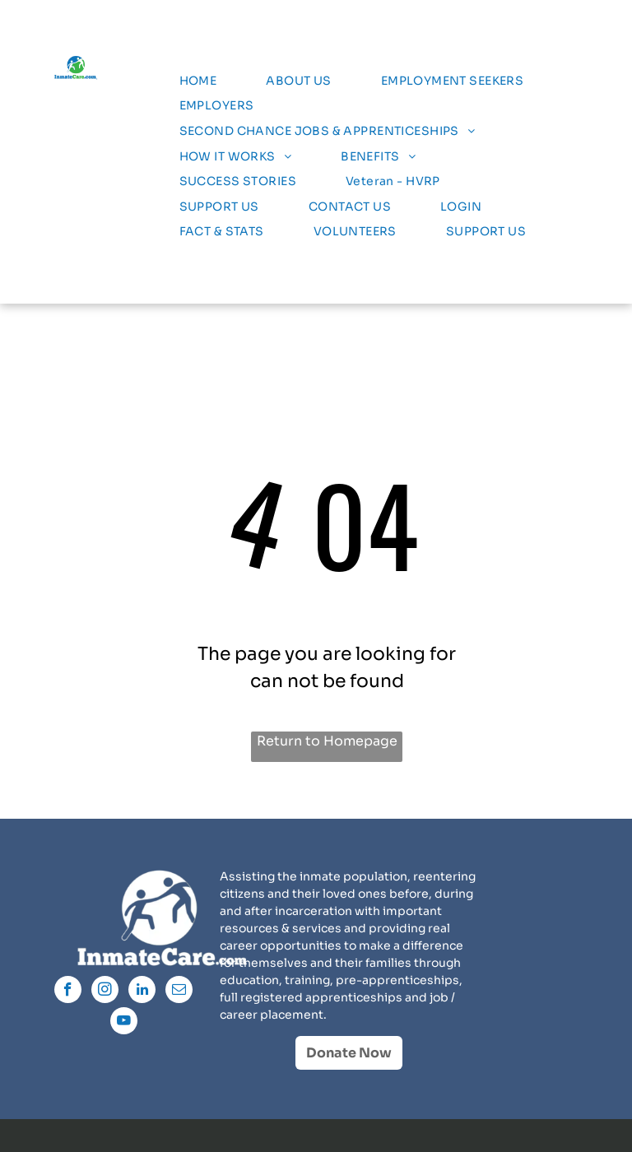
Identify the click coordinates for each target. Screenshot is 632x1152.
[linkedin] (142, 991)
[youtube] (123, 1022)
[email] (179, 991)
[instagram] (104, 991)
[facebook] (67, 991)
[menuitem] (198, 81)
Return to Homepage (327, 741)
